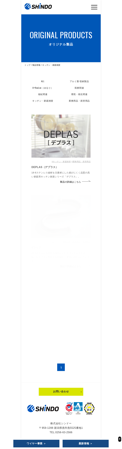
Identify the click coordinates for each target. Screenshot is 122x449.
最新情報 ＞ (86, 443)
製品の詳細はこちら (70, 183)
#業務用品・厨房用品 (81, 163)
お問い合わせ (61, 392)
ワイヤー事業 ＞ (36, 443)
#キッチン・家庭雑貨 (61, 163)
